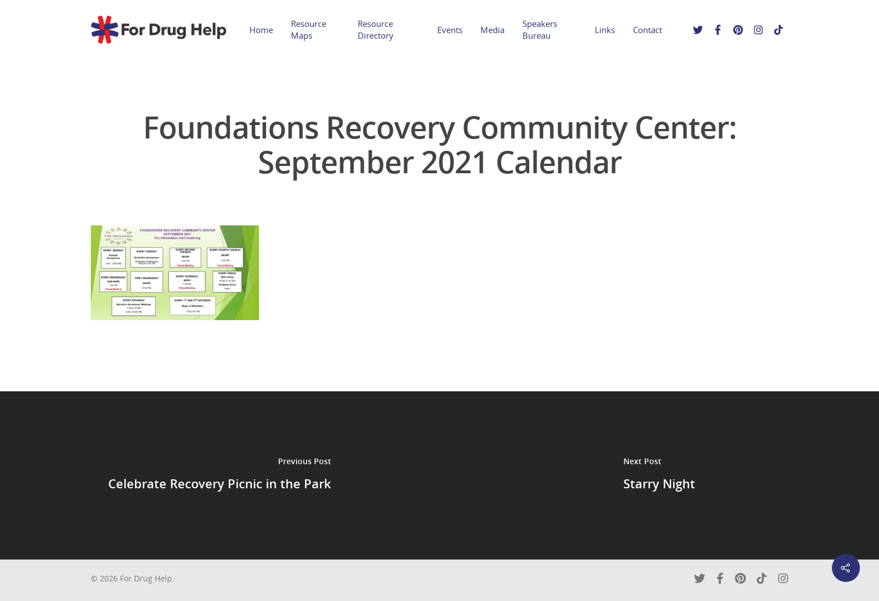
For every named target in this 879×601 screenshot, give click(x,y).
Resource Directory (376, 29)
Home (261, 29)
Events (449, 29)
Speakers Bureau (539, 29)
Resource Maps (308, 29)
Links (605, 29)
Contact (647, 29)
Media (492, 29)
